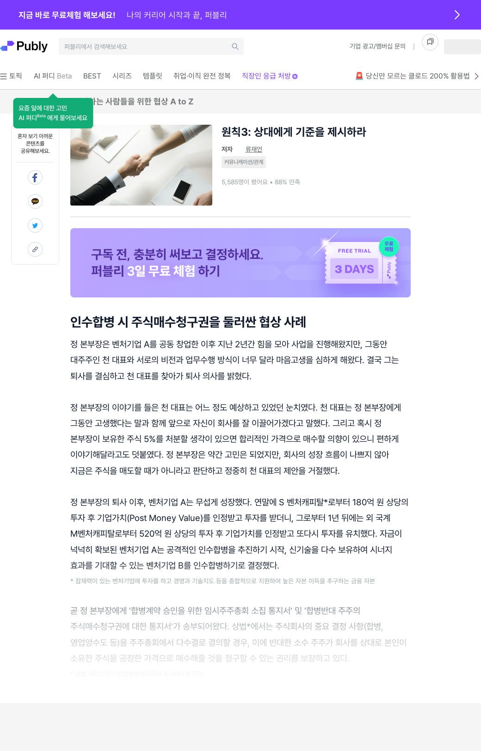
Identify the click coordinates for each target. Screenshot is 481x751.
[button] (53, 113)
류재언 (254, 149)
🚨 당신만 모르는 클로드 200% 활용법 (418, 76)
